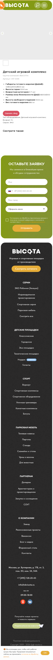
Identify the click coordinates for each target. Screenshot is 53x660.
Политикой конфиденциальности (33, 222)
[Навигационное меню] (44, 5)
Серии (26, 282)
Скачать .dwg (11, 113)
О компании (26, 518)
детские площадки (26, 330)
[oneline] (26, 200)
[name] (26, 182)
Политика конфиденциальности (26, 641)
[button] (26, 296)
